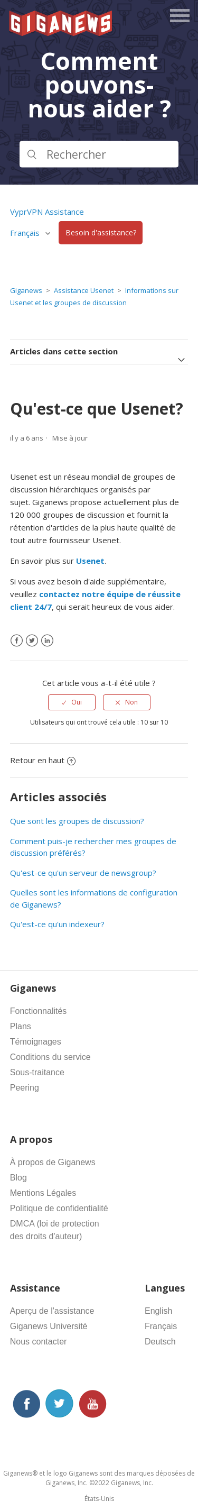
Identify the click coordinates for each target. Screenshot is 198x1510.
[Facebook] (16, 640)
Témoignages (35, 1041)
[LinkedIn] (47, 640)
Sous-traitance (37, 1072)
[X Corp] (32, 640)
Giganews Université (49, 1326)
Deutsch (160, 1341)
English (158, 1310)
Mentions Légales (43, 1192)
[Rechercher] (99, 154)
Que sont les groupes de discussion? (77, 821)
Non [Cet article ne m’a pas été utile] (131, 702)
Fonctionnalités (38, 1010)
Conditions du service (50, 1057)
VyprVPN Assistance (47, 211)
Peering (24, 1087)
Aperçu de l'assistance (52, 1310)
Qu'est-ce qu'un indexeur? (57, 924)
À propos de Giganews (53, 1162)
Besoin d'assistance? (100, 233)
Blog (18, 1177)
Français (26, 232)
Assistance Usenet (84, 290)
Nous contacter (38, 1341)
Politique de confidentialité (59, 1208)
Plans (20, 1026)
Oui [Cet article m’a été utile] (76, 702)
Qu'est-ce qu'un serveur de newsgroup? (83, 872)
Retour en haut (43, 760)
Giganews (26, 290)
